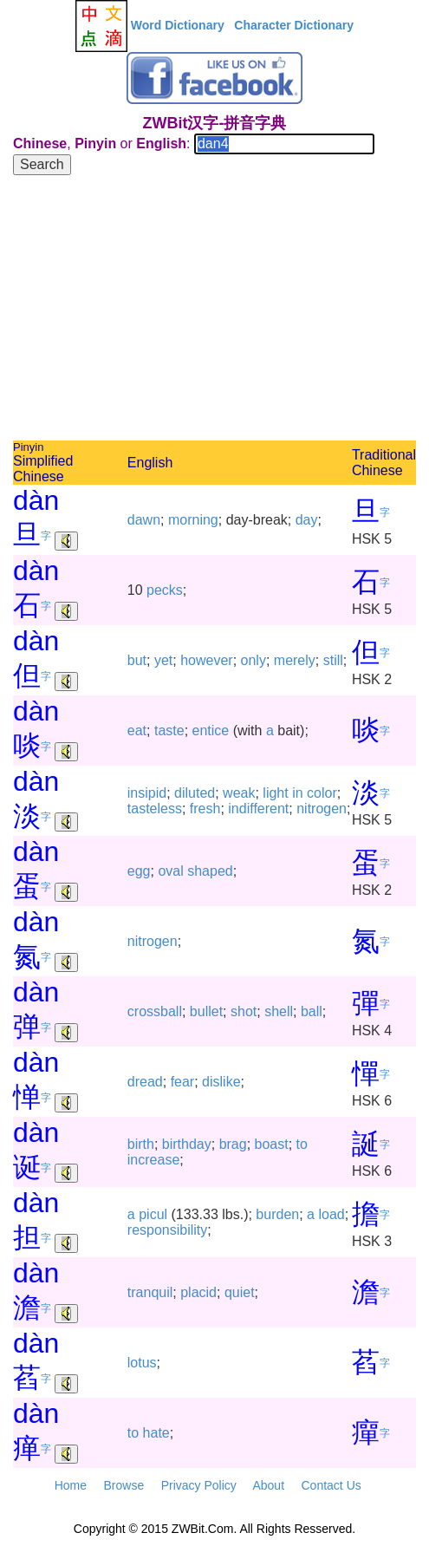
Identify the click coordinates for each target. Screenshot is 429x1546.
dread (145, 1081)
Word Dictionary (177, 25)
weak (239, 793)
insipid (146, 793)
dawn (143, 519)
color (322, 793)
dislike (221, 1081)
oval (170, 871)
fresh (205, 808)
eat (136, 730)
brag (233, 1144)
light (275, 793)
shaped (210, 871)
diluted (194, 793)
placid (198, 1292)
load (331, 1214)
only (253, 660)
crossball (154, 1011)
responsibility (167, 1230)
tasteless (154, 808)
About (268, 1485)
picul (153, 1214)
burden (277, 1214)
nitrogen (321, 808)
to (302, 1144)
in (297, 793)
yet (163, 660)
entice (211, 730)
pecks (164, 590)
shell (278, 1011)
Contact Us (331, 1485)
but (136, 660)
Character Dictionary (294, 25)
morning (193, 519)
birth (140, 1144)
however (206, 660)
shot (244, 1011)
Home (71, 1485)
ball (311, 1011)
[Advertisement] (214, 310)
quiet (239, 1292)
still (333, 660)
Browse (123, 1485)
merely (294, 660)
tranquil (149, 1292)
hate (156, 1432)
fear (183, 1081)
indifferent (258, 808)
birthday (186, 1144)
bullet (206, 1011)
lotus (142, 1362)
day (307, 519)
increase (153, 1159)
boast (272, 1144)
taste (169, 730)
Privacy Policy (199, 1485)
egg (139, 871)
